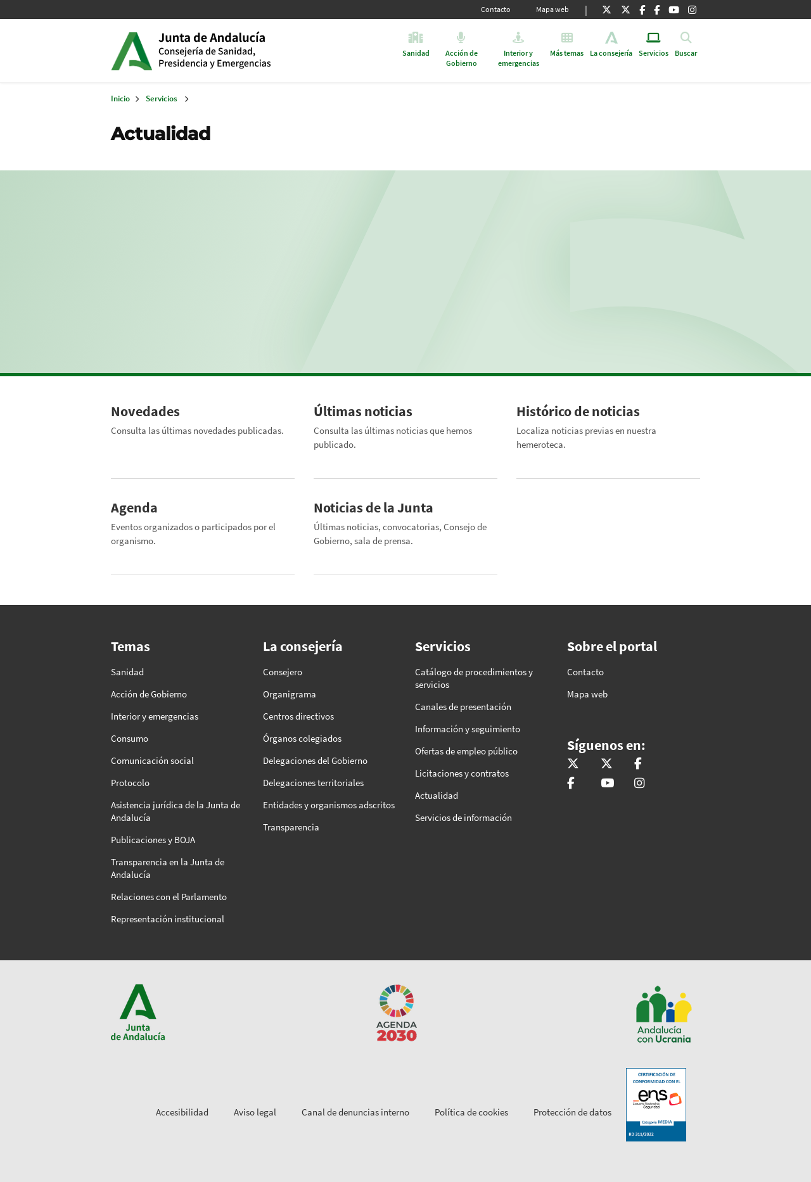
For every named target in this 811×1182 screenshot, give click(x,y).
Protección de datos (572, 1112)
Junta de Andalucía (131, 50)
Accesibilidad (182, 1112)
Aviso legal (255, 1112)
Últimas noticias (363, 411)
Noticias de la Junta (373, 507)
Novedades (145, 411)
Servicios (161, 98)
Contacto (496, 9)
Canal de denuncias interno (355, 1112)
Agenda (134, 507)
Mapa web (552, 9)
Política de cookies (471, 1112)
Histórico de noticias (578, 411)
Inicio (255, 50)
